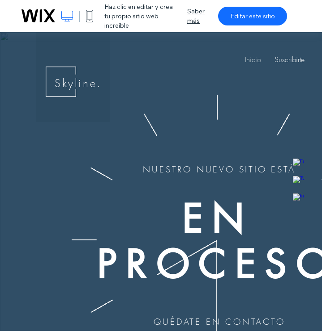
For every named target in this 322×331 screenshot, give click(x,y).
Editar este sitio (252, 16)
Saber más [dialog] (196, 16)
